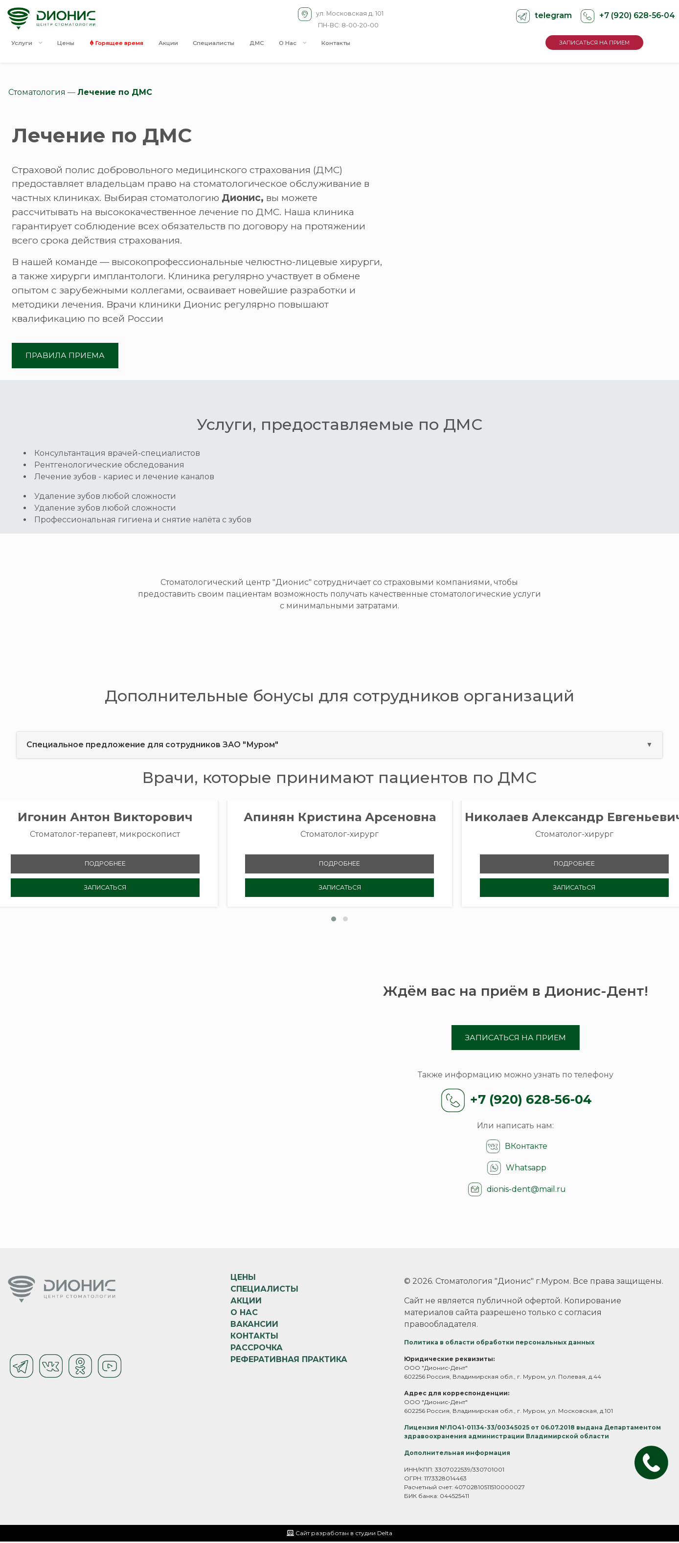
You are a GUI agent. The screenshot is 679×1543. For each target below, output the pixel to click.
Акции (183, 43)
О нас (244, 1314)
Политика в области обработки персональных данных (499, 1343)
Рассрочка (256, 1349)
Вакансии (254, 1325)
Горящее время (126, 43)
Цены (70, 43)
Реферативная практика (288, 1360)
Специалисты (232, 43)
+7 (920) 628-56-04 (636, 15)
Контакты (365, 43)
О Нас (318, 43)
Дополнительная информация (457, 1454)
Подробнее (105, 864)
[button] (334, 920)
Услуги (28, 43)
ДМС (280, 43)
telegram (551, 15)
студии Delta (373, 1534)
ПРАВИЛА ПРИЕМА (66, 355)
